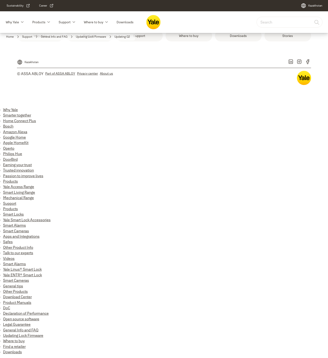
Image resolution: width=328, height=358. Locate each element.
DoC (6, 308)
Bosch (8, 126)
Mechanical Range (18, 197)
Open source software (21, 319)
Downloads (125, 22)
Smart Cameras (16, 231)
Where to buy (93, 22)
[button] (22, 22)
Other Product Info (18, 247)
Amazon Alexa (15, 131)
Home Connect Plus (19, 120)
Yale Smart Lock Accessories (27, 219)
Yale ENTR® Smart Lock (22, 275)
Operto (8, 148)
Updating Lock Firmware (23, 335)
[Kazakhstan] (311, 5)
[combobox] (289, 22)
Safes (8, 241)
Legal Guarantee (17, 324)
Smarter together (17, 115)
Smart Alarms (14, 225)
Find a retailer (14, 346)
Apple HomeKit (15, 142)
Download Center (17, 296)
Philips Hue (12, 153)
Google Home (14, 137)
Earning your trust (17, 164)
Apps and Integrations (21, 236)
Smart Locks (13, 214)
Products (38, 22)
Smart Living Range (19, 192)
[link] (18, 5)
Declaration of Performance (26, 313)
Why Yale (12, 22)
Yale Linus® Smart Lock (22, 269)
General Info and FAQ (20, 330)
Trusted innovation (18, 170)
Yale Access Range (18, 186)
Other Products (15, 291)
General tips (13, 286)
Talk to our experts (18, 252)
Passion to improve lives (23, 175)
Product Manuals (17, 302)
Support (65, 22)
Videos (9, 258)
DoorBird (10, 159)
